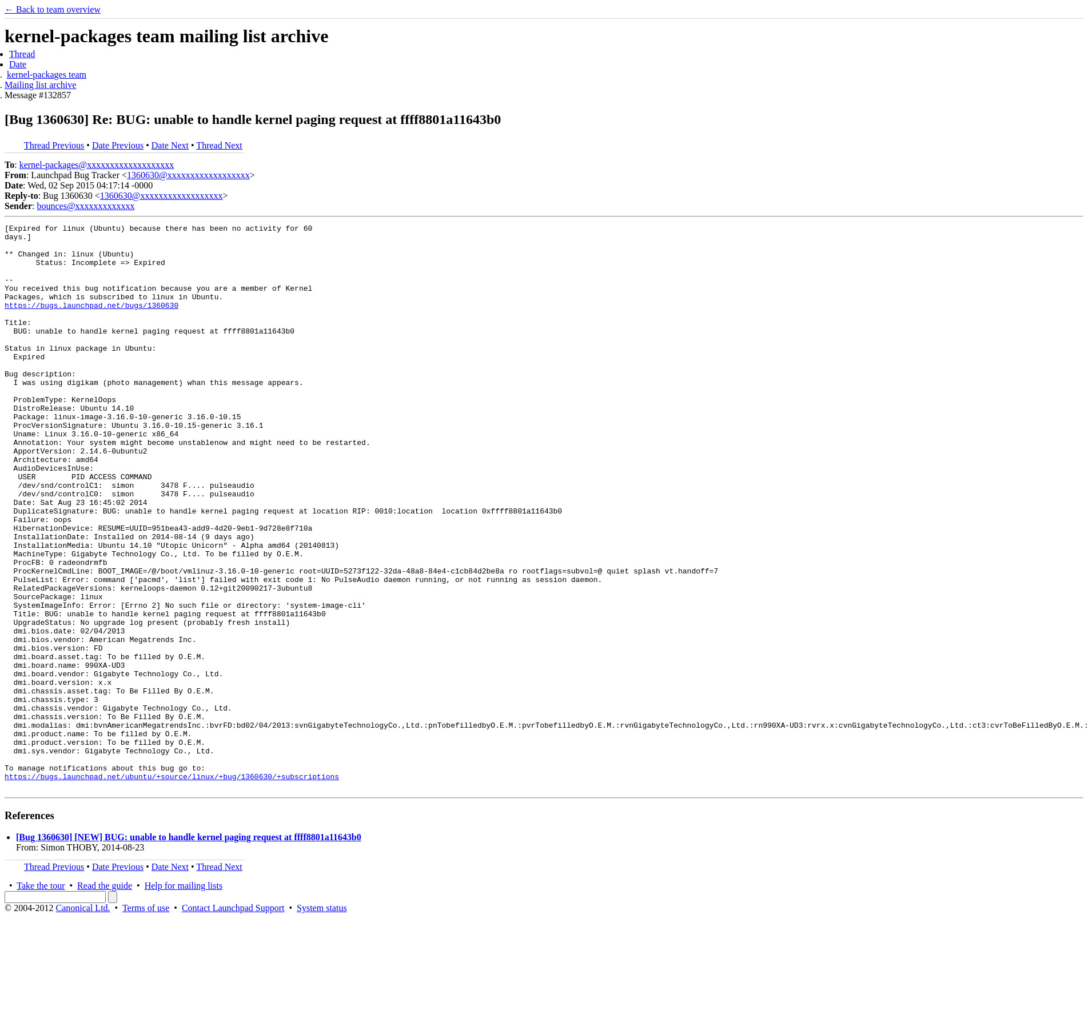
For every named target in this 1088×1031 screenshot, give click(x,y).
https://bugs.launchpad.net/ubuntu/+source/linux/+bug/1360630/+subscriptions (172, 887)
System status (322, 1021)
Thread (22, 54)
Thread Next (219, 145)
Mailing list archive (40, 85)
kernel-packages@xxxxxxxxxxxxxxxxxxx (96, 165)
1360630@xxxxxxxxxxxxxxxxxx (188, 175)
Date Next (170, 145)
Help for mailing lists (183, 999)
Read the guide (104, 999)
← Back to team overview (53, 9)
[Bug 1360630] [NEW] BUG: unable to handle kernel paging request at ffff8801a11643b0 (188, 950)
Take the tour (41, 999)
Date (17, 64)
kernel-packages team (46, 74)
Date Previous (118, 145)
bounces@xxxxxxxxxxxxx (85, 206)
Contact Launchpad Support (233, 1021)
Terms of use (145, 1021)
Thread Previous (54, 145)
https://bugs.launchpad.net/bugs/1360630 (91, 322)
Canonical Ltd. (82, 1021)
